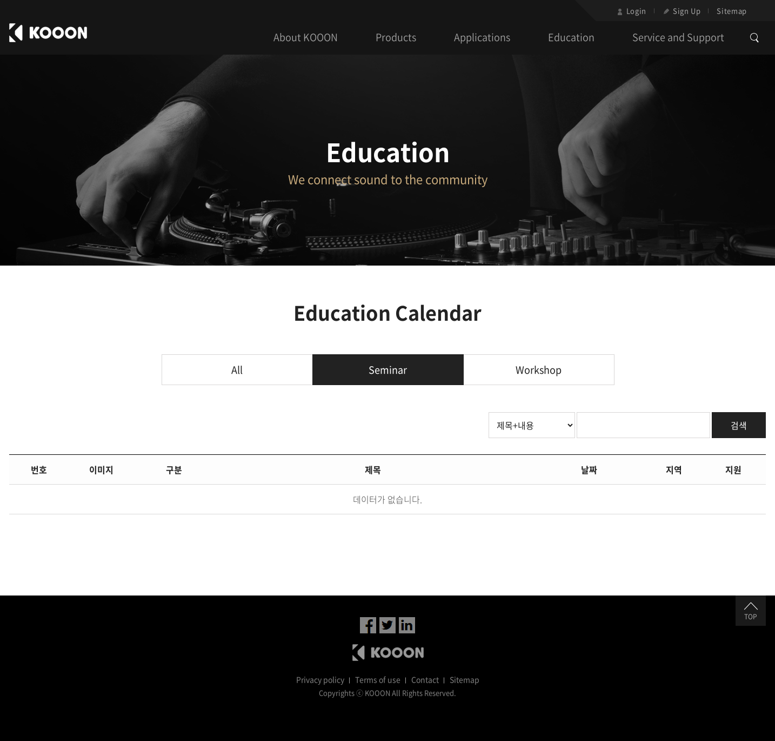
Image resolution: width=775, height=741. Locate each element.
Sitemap (732, 10)
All (237, 369)
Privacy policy (320, 679)
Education (571, 37)
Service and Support (678, 37)
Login (631, 10)
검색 (739, 425)
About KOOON (305, 37)
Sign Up (682, 10)
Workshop (539, 369)
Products (396, 37)
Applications (482, 37)
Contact (425, 679)
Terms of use (377, 679)
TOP (751, 611)
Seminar (388, 369)
